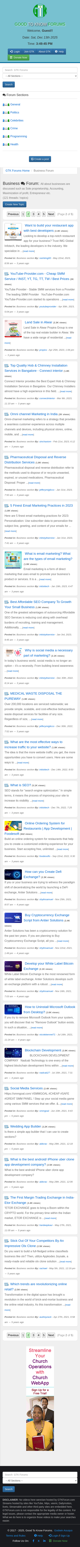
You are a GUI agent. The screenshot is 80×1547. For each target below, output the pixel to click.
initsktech (44, 586)
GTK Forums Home (18, 170)
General (11, 104)
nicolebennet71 (47, 1034)
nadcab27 (44, 1072)
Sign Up (65, 1535)
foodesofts (44, 856)
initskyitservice (47, 538)
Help (59, 51)
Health (10, 144)
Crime (10, 128)
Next (51, 214)
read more (28, 251)
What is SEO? (20, 785)
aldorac (43, 1143)
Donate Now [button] (18, 57)
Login (53, 1535)
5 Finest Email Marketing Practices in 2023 (41, 505)
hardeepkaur (46, 1225)
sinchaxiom (45, 441)
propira (43, 350)
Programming (15, 136)
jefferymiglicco (46, 489)
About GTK (44, 51)
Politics (11, 112)
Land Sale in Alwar (38, 322)
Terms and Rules (16, 1535)
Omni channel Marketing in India (33, 414)
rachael (43, 1268)
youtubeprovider (47, 306)
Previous (13, 214)
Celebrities (13, 120)
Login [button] (15, 51)
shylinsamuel (46, 899)
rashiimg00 (45, 258)
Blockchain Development (43, 1050)
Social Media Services (26, 1088)
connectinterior (47, 398)
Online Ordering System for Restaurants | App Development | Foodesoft (38, 828)
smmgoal (44, 1111)
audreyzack (45, 1317)
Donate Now (58, 1540)
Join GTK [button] (29, 51)
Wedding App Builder (25, 1126)
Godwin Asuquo (63, 1530)
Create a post (40, 159)
